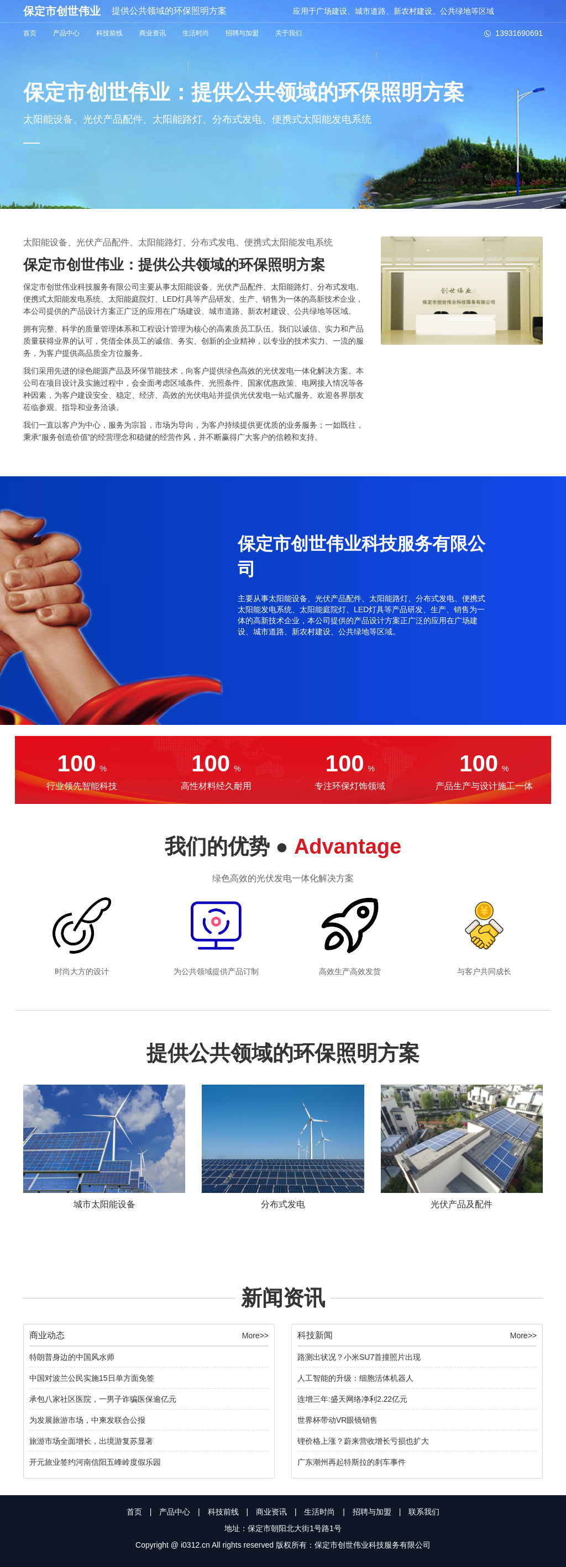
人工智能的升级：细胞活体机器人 (355, 1378)
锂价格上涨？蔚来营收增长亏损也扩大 (363, 1441)
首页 (29, 33)
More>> (255, 1335)
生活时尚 (195, 33)
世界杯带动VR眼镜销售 (337, 1420)
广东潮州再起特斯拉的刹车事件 (351, 1462)
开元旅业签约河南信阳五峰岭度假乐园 (95, 1462)
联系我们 (423, 1511)
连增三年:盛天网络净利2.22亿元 (352, 1399)
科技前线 (109, 33)
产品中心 (66, 33)
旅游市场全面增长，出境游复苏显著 (91, 1441)
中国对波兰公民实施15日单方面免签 (91, 1378)
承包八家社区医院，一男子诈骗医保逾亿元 (102, 1399)
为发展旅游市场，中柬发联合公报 (87, 1420)
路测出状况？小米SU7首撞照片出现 (359, 1357)
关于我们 (288, 33)
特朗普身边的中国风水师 (71, 1357)
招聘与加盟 (242, 33)
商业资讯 (152, 33)
